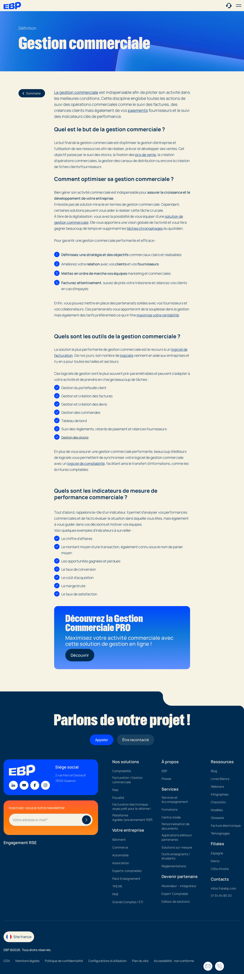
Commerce (120, 847)
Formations (170, 809)
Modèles (217, 810)
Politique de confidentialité (64, 961)
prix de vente (145, 154)
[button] (238, 5)
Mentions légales (27, 961)
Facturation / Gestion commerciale (127, 779)
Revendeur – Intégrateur (179, 886)
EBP (164, 771)
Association (120, 863)
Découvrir (80, 655)
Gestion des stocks (74, 437)
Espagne (217, 853)
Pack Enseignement (126, 878)
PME (115, 894)
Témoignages (220, 833)
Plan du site (140, 961)
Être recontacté (135, 739)
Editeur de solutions (176, 901)
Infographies (219, 794)
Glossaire (217, 818)
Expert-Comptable (175, 894)
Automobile (120, 855)
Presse (166, 779)
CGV (7, 961)
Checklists (218, 802)
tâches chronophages (145, 228)
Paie (115, 790)
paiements (138, 110)
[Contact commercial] (229, 5)
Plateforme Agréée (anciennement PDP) (132, 817)
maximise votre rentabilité (158, 315)
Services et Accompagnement (175, 799)
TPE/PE (117, 886)
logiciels (126, 355)
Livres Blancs (220, 779)
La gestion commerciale (76, 92)
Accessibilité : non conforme (174, 961)
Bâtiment (119, 839)
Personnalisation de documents (175, 826)
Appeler (101, 739)
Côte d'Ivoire (220, 869)
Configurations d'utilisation (107, 961)
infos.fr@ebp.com (223, 888)
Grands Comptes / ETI (127, 902)
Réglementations (174, 866)
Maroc (215, 861)
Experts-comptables (126, 871)
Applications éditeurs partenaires (177, 837)
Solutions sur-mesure (177, 847)
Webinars (217, 786)
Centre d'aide (171, 817)
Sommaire (31, 93)
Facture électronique (226, 825)
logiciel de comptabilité (86, 463)
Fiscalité (118, 798)
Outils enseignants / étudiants (176, 856)
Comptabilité (121, 771)
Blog (214, 771)
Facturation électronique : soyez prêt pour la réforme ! (131, 806)
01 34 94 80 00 (221, 895)
